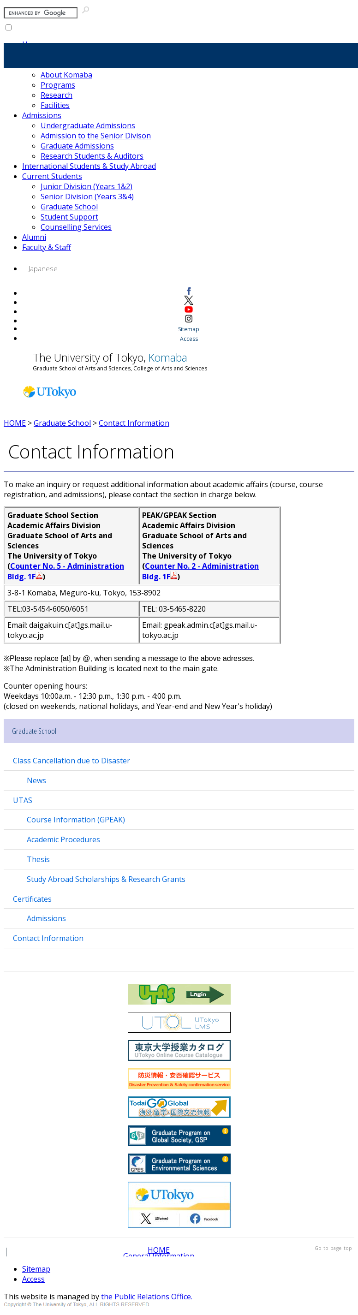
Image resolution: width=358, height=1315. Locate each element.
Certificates (32, 899)
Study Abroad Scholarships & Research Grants (106, 879)
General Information (158, 1256)
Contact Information (134, 423)
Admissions (41, 115)
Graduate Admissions (77, 146)
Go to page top (333, 1248)
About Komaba (66, 75)
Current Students (52, 176)
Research (56, 95)
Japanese (43, 268)
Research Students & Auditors (92, 156)
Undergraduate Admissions (88, 125)
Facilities (55, 105)
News (36, 780)
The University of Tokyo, (120, 361)
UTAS (22, 800)
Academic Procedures (63, 839)
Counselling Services (76, 227)
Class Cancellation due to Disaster (71, 761)
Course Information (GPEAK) (76, 820)
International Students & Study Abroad (89, 166)
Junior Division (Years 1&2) (86, 186)
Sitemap (188, 329)
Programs (58, 85)
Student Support (69, 217)
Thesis (38, 859)
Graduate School (69, 207)
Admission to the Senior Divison (96, 136)
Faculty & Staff (46, 247)
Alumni (34, 237)
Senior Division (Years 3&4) (87, 196)
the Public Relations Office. (146, 1296)
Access (189, 339)
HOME (15, 423)
